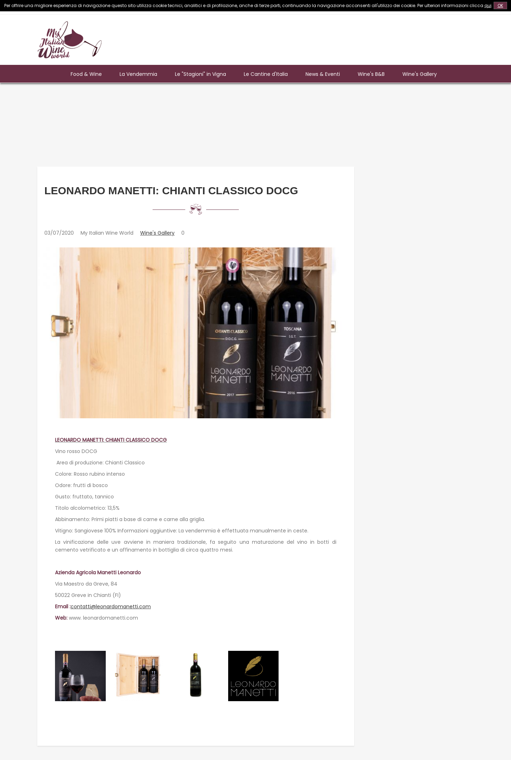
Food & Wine (86, 74)
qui (487, 5)
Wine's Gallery (419, 74)
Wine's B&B (371, 74)
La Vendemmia (138, 74)
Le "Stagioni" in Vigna (200, 74)
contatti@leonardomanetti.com (111, 606)
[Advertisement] (344, 37)
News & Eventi (323, 74)
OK (500, 5)
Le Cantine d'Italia (266, 74)
